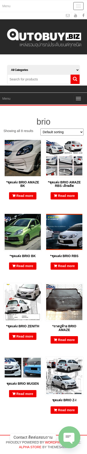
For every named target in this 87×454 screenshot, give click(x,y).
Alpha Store (30, 447)
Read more (24, 196)
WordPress (55, 442)
